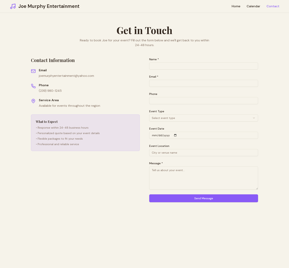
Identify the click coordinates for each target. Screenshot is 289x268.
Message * (156, 163)
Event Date (156, 128)
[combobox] (203, 117)
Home (236, 6)
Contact (273, 6)
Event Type (156, 111)
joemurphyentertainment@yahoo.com (66, 76)
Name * (154, 59)
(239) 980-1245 (50, 91)
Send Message (203, 198)
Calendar (253, 6)
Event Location (159, 146)
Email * (153, 76)
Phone (153, 94)
